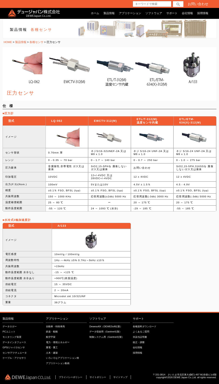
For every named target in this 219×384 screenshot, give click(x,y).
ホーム (95, 13)
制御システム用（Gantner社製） (106, 337)
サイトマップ (120, 377)
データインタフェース (14, 342)
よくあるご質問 (141, 331)
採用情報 (202, 13)
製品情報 (109, 13)
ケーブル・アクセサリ (14, 358)
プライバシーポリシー (70, 377)
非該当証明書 (140, 337)
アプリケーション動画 (58, 363)
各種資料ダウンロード (144, 326)
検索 (178, 4)
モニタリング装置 (12, 337)
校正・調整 (139, 342)
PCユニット (9, 331)
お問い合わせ (198, 4)
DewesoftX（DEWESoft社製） (105, 326)
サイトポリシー (98, 377)
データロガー (10, 326)
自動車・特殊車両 (55, 326)
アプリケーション (130, 13)
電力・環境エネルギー (58, 342)
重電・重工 (52, 347)
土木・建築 (52, 352)
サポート (172, 13)
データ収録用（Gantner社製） (105, 331)
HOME (8, 42)
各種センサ (37, 42)
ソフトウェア (153, 13)
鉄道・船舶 (52, 331)
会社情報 (187, 13)
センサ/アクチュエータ (15, 352)
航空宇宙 (50, 337)
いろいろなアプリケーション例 (62, 358)
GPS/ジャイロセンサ (14, 347)
